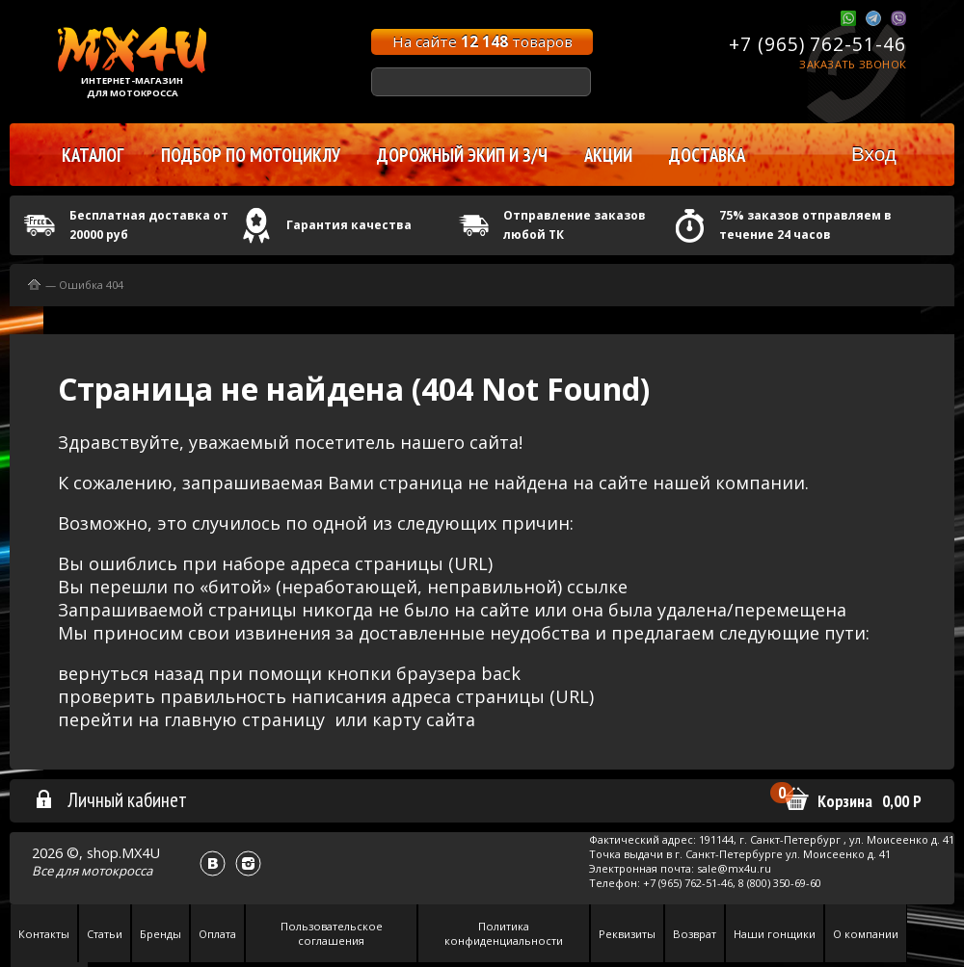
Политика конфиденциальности (503, 933)
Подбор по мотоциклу (250, 155)
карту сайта (423, 719)
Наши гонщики (775, 934)
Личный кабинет (110, 799)
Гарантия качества (349, 225)
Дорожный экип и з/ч (462, 155)
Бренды (160, 934)
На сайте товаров (482, 41)
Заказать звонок (852, 64)
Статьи (104, 934)
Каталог (93, 155)
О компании (865, 934)
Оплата (217, 934)
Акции (608, 155)
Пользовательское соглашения (332, 933)
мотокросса (116, 870)
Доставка (707, 155)
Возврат (694, 934)
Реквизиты (627, 934)
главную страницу (244, 719)
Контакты (43, 934)
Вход (874, 154)
